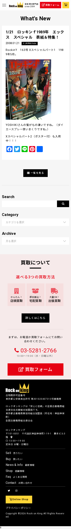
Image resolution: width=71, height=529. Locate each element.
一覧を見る (35, 172)
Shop (15, 471)
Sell (14, 453)
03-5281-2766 (38, 350)
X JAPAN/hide (29, 43)
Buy (14, 459)
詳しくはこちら (35, 318)
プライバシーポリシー (18, 508)
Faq (16, 476)
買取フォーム (35, 369)
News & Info (20, 465)
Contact (19, 483)
